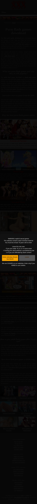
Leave (27, 257)
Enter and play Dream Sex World (10, 258)
